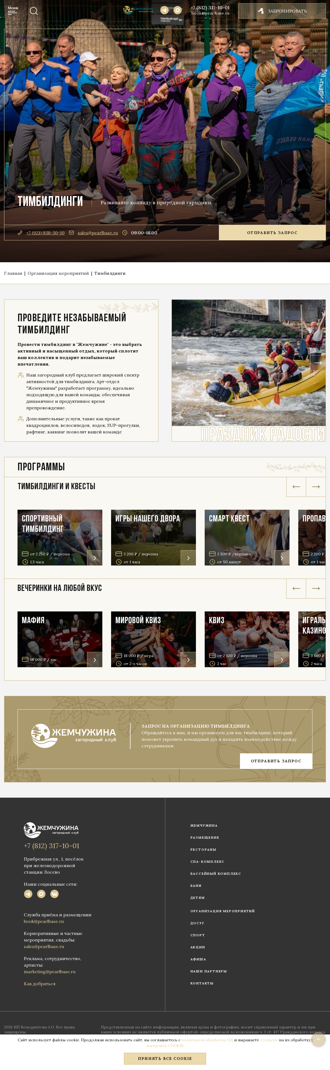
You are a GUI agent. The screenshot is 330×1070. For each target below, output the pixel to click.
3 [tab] (248, 415)
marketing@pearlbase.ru (50, 971)
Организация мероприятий (222, 911)
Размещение (204, 837)
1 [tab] (220, 415)
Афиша (198, 959)
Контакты (202, 983)
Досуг (197, 923)
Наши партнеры (208, 971)
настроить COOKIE (165, 1045)
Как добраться (40, 983)
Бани (196, 886)
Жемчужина (204, 825)
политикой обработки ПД (207, 1039)
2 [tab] (234, 415)
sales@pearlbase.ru (93, 232)
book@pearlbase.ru (211, 13)
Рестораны (203, 849)
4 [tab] (262, 415)
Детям (197, 898)
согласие (269, 1039)
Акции (197, 947)
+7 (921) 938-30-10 (41, 232)
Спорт (197, 935)
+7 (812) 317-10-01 (210, 7)
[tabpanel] (249, 363)
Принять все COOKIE (165, 1058)
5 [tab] (277, 415)
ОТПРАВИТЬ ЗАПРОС (276, 761)
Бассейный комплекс (215, 873)
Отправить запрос (272, 232)
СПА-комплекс (207, 861)
